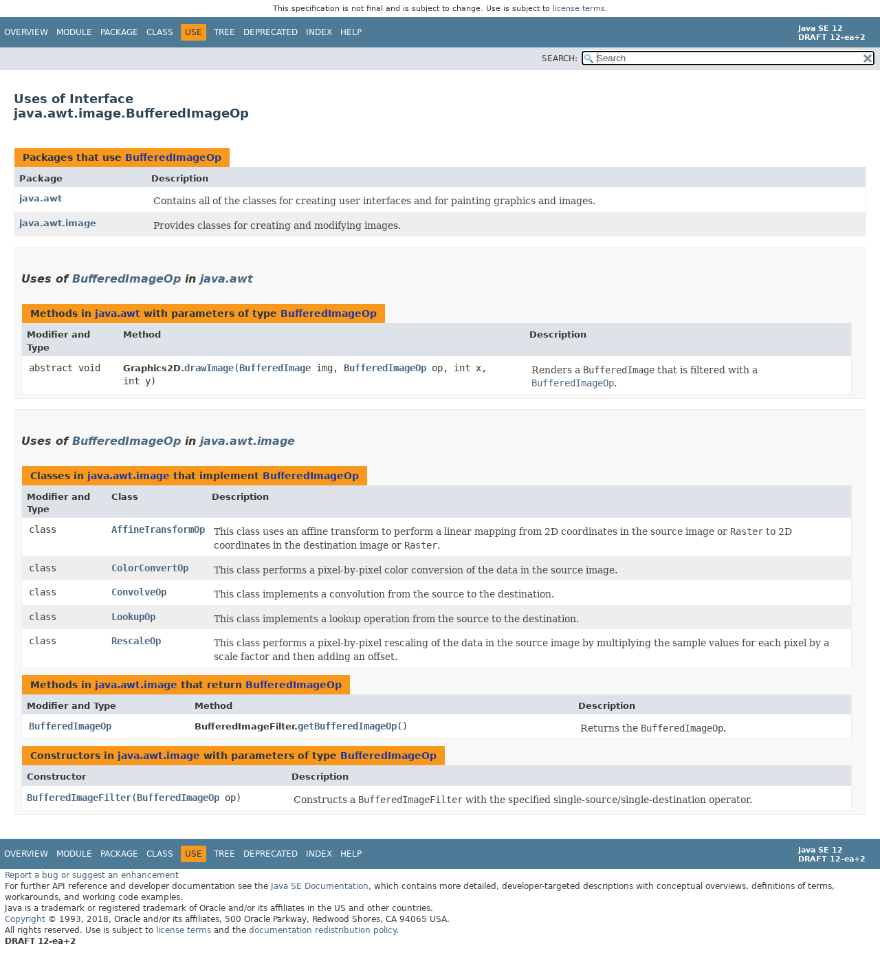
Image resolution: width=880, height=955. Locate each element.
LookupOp (133, 616)
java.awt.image (57, 223)
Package (119, 32)
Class (159, 32)
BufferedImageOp (173, 157)
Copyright (25, 919)
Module (74, 32)
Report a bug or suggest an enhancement (92, 875)
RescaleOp (136, 640)
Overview (26, 32)
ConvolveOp (138, 591)
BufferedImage (275, 367)
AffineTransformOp (158, 529)
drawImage (209, 367)
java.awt (40, 198)
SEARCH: (560, 58)
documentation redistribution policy (322, 930)
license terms (579, 8)
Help (351, 32)
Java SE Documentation (319, 886)
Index (319, 32)
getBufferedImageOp (347, 726)
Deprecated (270, 32)
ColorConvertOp (149, 567)
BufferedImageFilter (79, 797)
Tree (224, 32)
